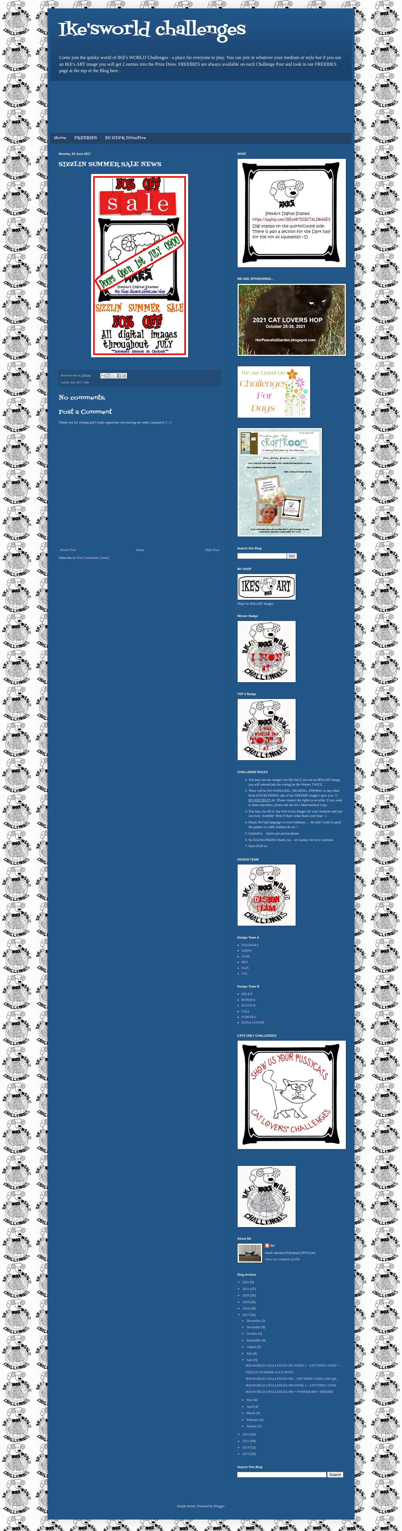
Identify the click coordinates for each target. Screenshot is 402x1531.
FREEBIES (85, 138)
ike (273, 1246)
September (254, 1340)
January (252, 1426)
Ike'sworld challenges (152, 30)
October (252, 1334)
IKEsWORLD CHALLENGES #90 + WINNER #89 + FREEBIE (289, 1392)
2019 (246, 1302)
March (251, 1413)
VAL (244, 973)
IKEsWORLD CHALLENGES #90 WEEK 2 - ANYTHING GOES (291, 1385)
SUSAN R (248, 1005)
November (254, 1327)
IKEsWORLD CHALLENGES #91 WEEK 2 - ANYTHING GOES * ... (294, 1365)
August (252, 1347)
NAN (245, 968)
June (250, 1360)
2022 (246, 1282)
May (250, 1400)
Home (60, 138)
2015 (246, 1441)
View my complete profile (282, 1259)
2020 (246, 1295)
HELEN (246, 994)
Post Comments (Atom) (93, 558)
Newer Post (68, 550)
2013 (246, 1454)
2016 (246, 1434)
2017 (246, 1315)
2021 (246, 1289)
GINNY (246, 951)
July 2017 (76, 382)
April (250, 1407)
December (254, 1321)
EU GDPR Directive (125, 138)
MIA (244, 962)
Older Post (212, 550)
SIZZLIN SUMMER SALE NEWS (269, 1372)
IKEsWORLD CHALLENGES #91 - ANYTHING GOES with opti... (292, 1379)
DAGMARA (250, 945)
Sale (86, 382)
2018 (246, 1308)
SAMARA (248, 1017)
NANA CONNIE (252, 1022)
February (253, 1420)
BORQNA (248, 1000)
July (250, 1353)
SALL (245, 1011)
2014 (246, 1447)
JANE (245, 956)
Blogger (219, 1506)
